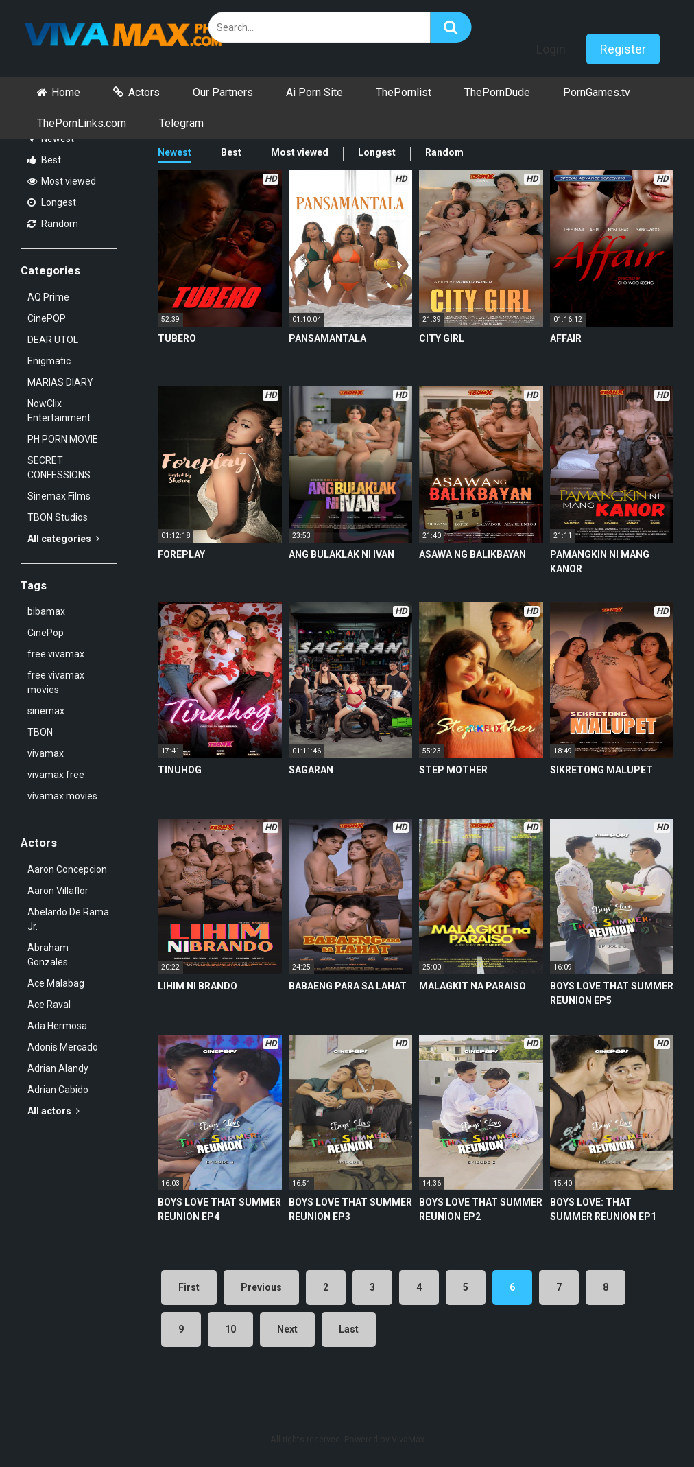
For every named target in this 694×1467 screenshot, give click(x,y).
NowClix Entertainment (59, 410)
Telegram (181, 123)
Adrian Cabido (57, 1089)
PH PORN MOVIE (62, 439)
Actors (144, 92)
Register (623, 49)
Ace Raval (49, 1004)
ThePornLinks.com (81, 123)
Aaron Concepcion (67, 869)
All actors (53, 1110)
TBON (40, 732)
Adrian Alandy (57, 1068)
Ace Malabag (55, 983)
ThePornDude (497, 92)
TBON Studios (57, 517)
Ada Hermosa (57, 1025)
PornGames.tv (596, 92)
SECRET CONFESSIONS (59, 467)
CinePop (45, 632)
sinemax (45, 710)
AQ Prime (48, 297)
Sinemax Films (59, 496)
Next (287, 1329)
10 (230, 1329)
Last (349, 1329)
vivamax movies (62, 795)
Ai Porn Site (314, 92)
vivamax (45, 753)
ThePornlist (403, 92)
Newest (51, 138)
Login (551, 49)
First (189, 1287)
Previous (261, 1287)
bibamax (46, 611)
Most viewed (61, 181)
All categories (63, 538)
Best (44, 159)
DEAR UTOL (52, 339)
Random (52, 223)
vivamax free (55, 774)
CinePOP (46, 318)
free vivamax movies (55, 682)
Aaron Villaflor (57, 890)
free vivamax (55, 653)
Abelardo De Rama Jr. (68, 919)
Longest (51, 202)
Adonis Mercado (62, 1047)
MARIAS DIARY (60, 382)
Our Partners (223, 92)
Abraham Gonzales (48, 954)
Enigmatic (49, 360)
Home (65, 92)
